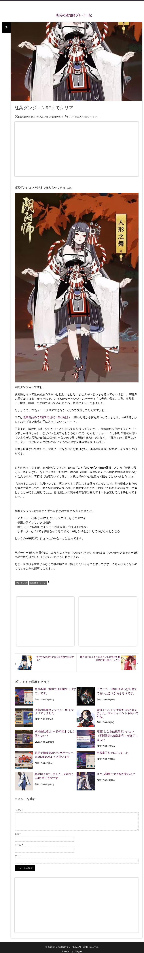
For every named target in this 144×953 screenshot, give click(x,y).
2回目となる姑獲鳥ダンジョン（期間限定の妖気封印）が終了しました (117, 734)
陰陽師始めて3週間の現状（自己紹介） (47, 417)
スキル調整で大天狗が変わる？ (116, 773)
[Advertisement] (74, 149)
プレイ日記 (73, 117)
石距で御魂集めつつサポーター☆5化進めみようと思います (54, 754)
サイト (18, 856)
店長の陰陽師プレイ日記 (74, 15)
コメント (19, 810)
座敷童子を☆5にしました (113, 752)
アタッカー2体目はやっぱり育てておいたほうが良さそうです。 (117, 690)
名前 (17, 834)
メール (19, 845)
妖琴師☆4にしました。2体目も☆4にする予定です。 (54, 775)
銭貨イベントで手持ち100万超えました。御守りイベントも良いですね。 (118, 713)
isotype (78, 951)
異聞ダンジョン (89, 117)
